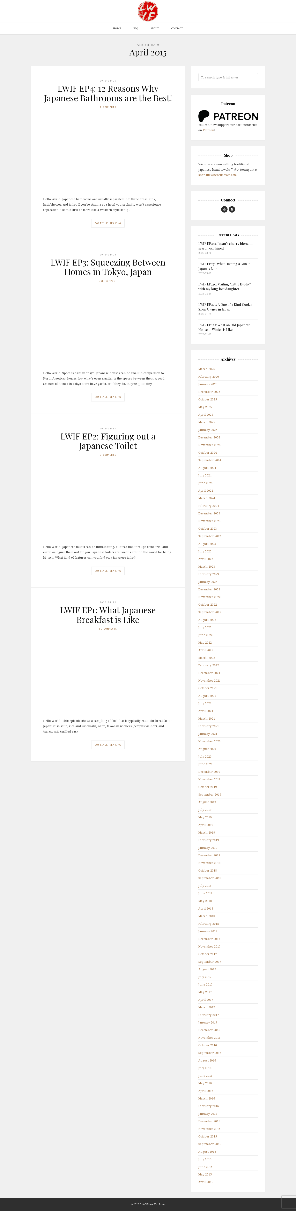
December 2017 (209, 939)
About (154, 28)
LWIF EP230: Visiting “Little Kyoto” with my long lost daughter (224, 286)
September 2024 (209, 460)
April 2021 (205, 711)
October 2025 (207, 399)
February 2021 (208, 726)
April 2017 (205, 1000)
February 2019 (208, 840)
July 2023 (205, 551)
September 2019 (209, 794)
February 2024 (208, 506)
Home (117, 28)
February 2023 (208, 574)
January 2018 (207, 931)
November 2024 (209, 445)
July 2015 (205, 1159)
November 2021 (209, 680)
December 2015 (209, 1121)
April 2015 (205, 1182)
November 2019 (209, 779)
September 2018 (209, 878)
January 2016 (207, 1114)
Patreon (208, 130)
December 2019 (209, 772)
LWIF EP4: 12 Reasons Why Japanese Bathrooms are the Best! (108, 92)
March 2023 (206, 566)
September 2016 (209, 1053)
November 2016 (209, 1038)
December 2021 (209, 673)
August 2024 (207, 468)
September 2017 (209, 962)
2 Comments (108, 107)
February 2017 (208, 1015)
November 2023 (209, 521)
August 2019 (207, 802)
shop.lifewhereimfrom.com (217, 175)
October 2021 (207, 688)
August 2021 (207, 696)
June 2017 (205, 984)
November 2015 (209, 1129)
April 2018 (205, 908)
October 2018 (207, 870)
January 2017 (207, 1022)
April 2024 (205, 490)
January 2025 (207, 430)
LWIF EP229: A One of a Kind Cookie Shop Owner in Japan (225, 306)
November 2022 (209, 597)
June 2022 (205, 635)
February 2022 (208, 665)
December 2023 (209, 513)
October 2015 (207, 1136)
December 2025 (209, 392)
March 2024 (206, 498)
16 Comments (108, 628)
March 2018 (206, 916)
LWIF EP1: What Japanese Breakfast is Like (108, 614)
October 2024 (207, 452)
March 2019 (206, 832)
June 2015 (205, 1167)
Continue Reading (108, 223)
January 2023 (207, 582)
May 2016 (205, 1083)
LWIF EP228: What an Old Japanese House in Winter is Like (224, 327)
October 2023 (207, 528)
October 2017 (207, 954)
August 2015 (207, 1151)
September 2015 (209, 1144)
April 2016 (205, 1091)
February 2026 (208, 376)
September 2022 (209, 612)
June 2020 (205, 764)
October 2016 (207, 1045)
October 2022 (207, 604)
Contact (177, 28)
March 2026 (206, 369)
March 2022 (206, 658)
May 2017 (205, 992)
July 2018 (205, 886)
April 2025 (205, 414)
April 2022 (205, 650)
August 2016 (207, 1060)
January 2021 (207, 734)
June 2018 (205, 893)
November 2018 (209, 863)
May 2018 (205, 901)
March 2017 (206, 1007)
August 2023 (207, 544)
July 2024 (205, 475)
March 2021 (206, 718)
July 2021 (205, 703)
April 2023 (205, 559)
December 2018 (209, 855)
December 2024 (209, 437)
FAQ (135, 28)
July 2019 (205, 810)
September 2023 (209, 536)
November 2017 (209, 946)
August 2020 (207, 749)
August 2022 (207, 620)
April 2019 (205, 825)
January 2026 (207, 384)
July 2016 (205, 1068)
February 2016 (208, 1106)
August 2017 (207, 969)
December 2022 (209, 589)
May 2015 (205, 1174)
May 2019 (205, 817)
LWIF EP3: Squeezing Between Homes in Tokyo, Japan (108, 266)
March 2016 (206, 1098)
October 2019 (207, 787)
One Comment (108, 280)
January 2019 (207, 848)
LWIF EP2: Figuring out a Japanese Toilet (108, 440)
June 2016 (205, 1076)
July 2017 (205, 977)
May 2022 (205, 642)
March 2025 (206, 422)
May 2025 (205, 407)
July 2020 (205, 756)
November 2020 (209, 741)
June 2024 (205, 483)
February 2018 (208, 924)
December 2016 (209, 1030)
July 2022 (205, 627)
